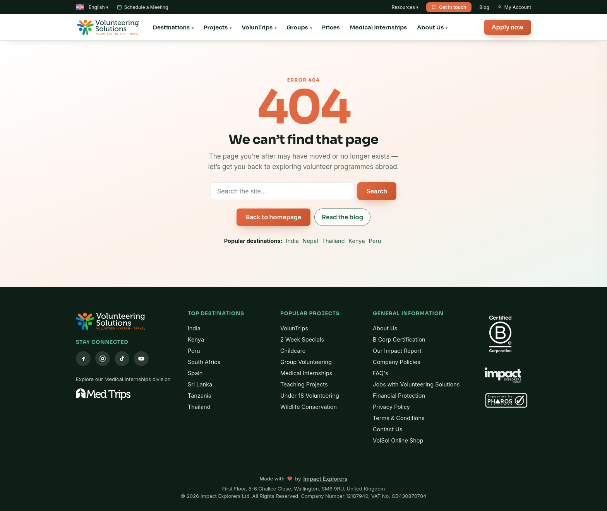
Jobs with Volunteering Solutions (416, 384)
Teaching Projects (304, 384)
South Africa (204, 362)
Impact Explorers (325, 478)
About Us (430, 27)
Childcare (292, 350)
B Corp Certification (399, 339)
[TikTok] (122, 358)
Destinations (171, 27)
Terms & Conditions (399, 418)
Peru (375, 241)
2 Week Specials (302, 339)
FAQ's (380, 373)
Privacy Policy (391, 406)
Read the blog (342, 217)
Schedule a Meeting (142, 7)
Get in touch (449, 7)
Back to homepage (273, 217)
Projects (216, 27)
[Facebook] (83, 358)
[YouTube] (141, 358)
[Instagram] (102, 358)
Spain (195, 373)
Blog (484, 7)
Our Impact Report (397, 350)
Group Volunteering (306, 362)
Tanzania (199, 395)
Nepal (310, 241)
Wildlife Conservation (308, 406)
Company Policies (396, 362)
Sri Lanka (200, 384)
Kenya (356, 241)
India (292, 241)
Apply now (507, 27)
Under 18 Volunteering (309, 395)
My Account (514, 7)
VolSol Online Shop (398, 440)
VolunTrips (257, 27)
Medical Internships (378, 27)
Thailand (333, 241)
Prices (331, 27)
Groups (297, 27)
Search (377, 191)
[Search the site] (282, 191)
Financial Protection (399, 395)
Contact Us (387, 429)
